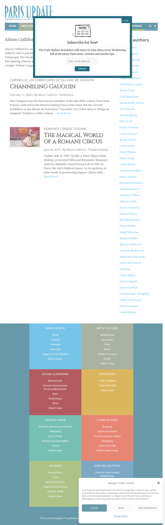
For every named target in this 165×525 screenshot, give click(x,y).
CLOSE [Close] (126, 20)
